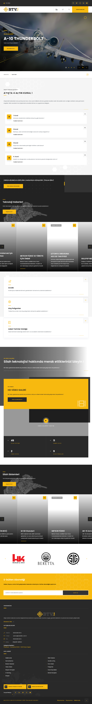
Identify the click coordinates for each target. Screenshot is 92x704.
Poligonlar (50, 667)
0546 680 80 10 (17, 633)
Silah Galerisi (51, 658)
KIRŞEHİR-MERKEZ (17, 642)
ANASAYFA (6, 74)
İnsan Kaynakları (52, 670)
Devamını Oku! (9, 621)
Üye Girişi (7, 3)
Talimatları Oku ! (18, 121)
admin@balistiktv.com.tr (20, 636)
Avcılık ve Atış (51, 661)
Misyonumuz (60, 700)
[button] (79, 67)
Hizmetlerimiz (9, 661)
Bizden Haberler (9, 664)
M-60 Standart (41, 531)
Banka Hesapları (52, 673)
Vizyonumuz (69, 700)
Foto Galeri (51, 664)
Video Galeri (8, 667)
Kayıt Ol (75, 592)
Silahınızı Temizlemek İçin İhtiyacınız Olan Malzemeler (15, 256)
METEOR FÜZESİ (71, 531)
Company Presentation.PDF (15, 686)
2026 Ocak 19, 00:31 (39, 497)
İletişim (7, 676)
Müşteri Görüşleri (10, 670)
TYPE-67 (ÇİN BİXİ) (12, 531)
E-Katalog (8, 673)
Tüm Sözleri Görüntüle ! (13, 186)
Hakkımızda (8, 658)
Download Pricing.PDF (37, 686)
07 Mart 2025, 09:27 (39, 225)
